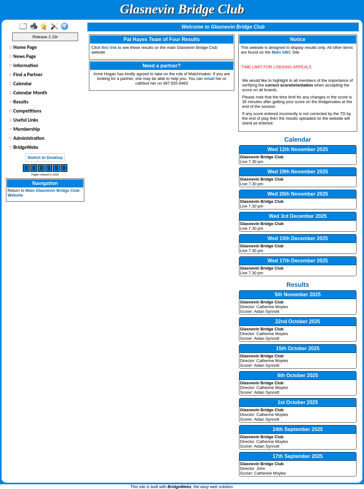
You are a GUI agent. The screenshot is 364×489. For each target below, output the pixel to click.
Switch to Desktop (45, 157)
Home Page (23, 47)
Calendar (20, 84)
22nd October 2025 (297, 321)
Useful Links (23, 120)
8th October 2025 (298, 375)
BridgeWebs (23, 147)
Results (18, 102)
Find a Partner (26, 74)
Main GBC (281, 52)
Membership (24, 129)
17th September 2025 (298, 456)
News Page (22, 56)
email (209, 78)
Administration (26, 138)
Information (23, 65)
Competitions (25, 111)
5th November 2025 (298, 294)
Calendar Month (28, 93)
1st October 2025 (298, 402)
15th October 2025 (298, 348)
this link (109, 47)
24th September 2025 (298, 429)
